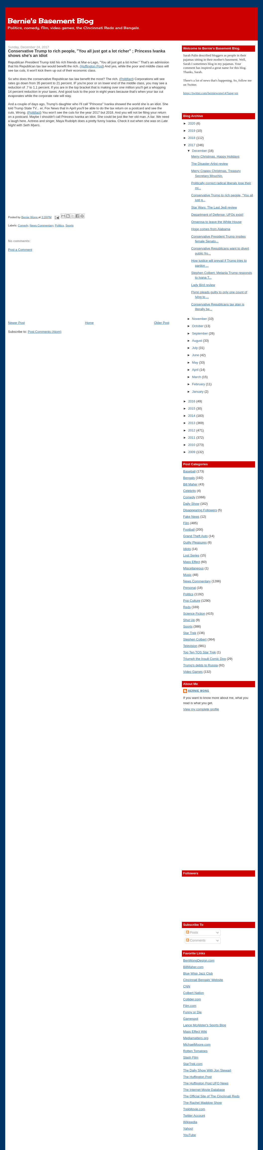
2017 (192, 145)
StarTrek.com (193, 1064)
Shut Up (189, 620)
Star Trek (189, 633)
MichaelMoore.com (196, 1044)
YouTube (189, 1135)
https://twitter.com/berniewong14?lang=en (210, 93)
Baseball (189, 471)
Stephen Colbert (195, 639)
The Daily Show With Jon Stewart (207, 1070)
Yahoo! (188, 1128)
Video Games (193, 672)
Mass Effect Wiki (195, 1031)
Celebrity (189, 491)
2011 (192, 437)
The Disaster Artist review (209, 164)
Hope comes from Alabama (210, 229)
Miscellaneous (193, 568)
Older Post (161, 323)
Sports (69, 225)
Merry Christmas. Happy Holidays (215, 156)
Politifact (126, 79)
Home (89, 323)
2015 (192, 408)
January (198, 391)
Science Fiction (194, 613)
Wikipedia (190, 1122)
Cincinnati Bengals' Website (203, 980)
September (200, 333)
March (197, 377)
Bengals (189, 478)
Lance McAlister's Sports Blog (204, 1025)
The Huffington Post (197, 1077)
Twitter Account (194, 1115)
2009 (192, 452)
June (196, 355)
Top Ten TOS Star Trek (199, 652)
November (200, 319)
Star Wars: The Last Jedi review (214, 207)
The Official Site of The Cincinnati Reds (211, 1096)
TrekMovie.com (194, 1109)
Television (190, 646)
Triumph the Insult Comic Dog (204, 659)
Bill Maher (190, 484)
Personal (189, 588)
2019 (192, 130)
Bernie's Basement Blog (50, 21)
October (198, 326)
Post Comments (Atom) (44, 332)
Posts (192, 932)
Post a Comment (20, 250)
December (200, 151)
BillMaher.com (193, 967)
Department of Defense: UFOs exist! (217, 214)
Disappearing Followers (200, 510)
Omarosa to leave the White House (216, 222)
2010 (192, 445)
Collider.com (192, 999)
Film (186, 523)
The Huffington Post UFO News (205, 1083)
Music (187, 575)
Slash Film (190, 1057)
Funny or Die (192, 1012)
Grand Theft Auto (195, 536)
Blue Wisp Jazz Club (198, 973)
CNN (186, 986)
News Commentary (41, 225)
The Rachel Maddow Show (202, 1103)
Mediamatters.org (195, 1038)
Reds (187, 607)
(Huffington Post (91, 66)
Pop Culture (191, 600)
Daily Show (191, 504)
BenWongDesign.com (198, 960)
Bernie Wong (198, 690)
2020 (192, 123)
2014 (192, 416)
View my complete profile (201, 709)
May (195, 362)
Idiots (187, 549)
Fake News (191, 516)
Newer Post (16, 323)
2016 (192, 401)
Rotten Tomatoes (195, 1051)
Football (189, 529)
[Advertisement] (45, 286)
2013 (192, 423)
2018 (192, 138)
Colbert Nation (193, 993)
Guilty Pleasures (195, 542)
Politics (59, 225)
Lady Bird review (203, 285)
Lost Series (191, 555)
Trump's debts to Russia (200, 665)
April (196, 370)
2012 (192, 430)
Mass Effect (191, 562)
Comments (196, 940)
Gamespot (190, 1019)
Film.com (189, 1006)
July (195, 348)
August (197, 340)
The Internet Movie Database (204, 1090)
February (199, 384)
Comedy (23, 225)
